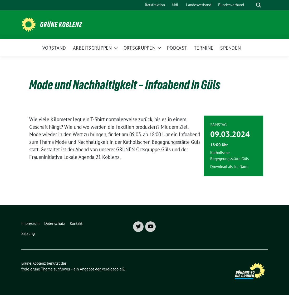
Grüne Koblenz (61, 24)
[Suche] (251, 5)
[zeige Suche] (258, 5)
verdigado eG (113, 269)
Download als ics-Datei (229, 166)
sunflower (62, 269)
